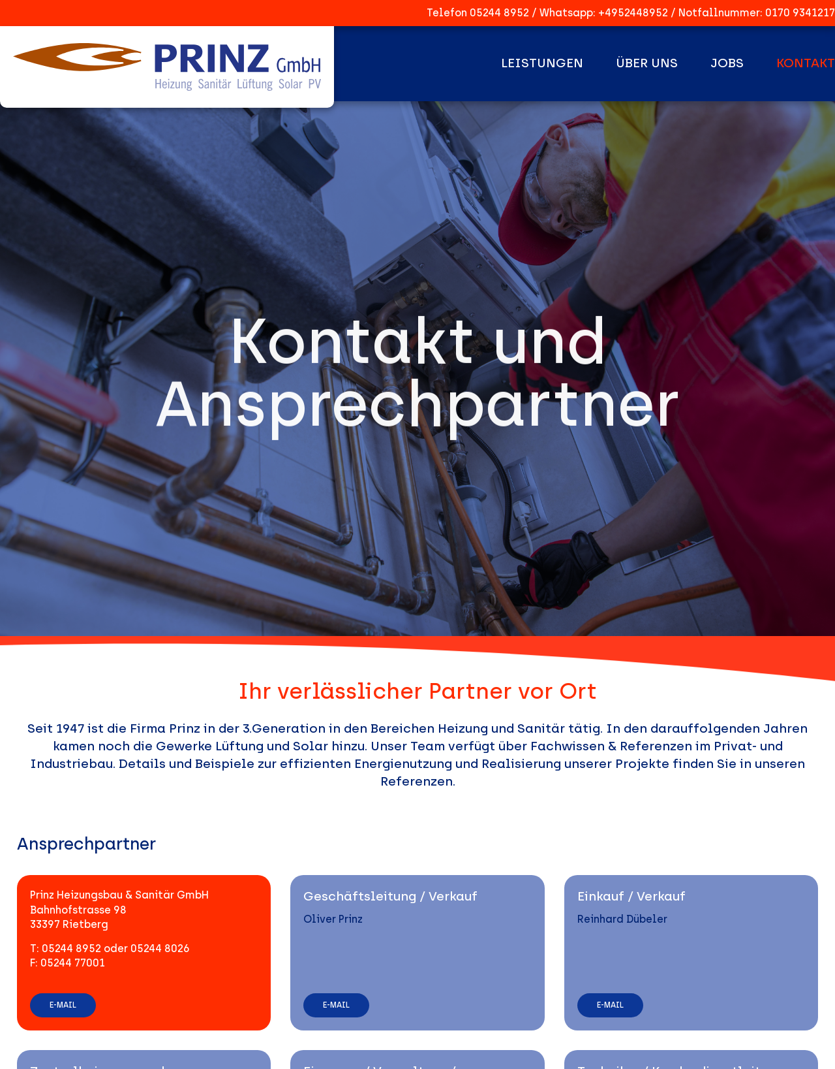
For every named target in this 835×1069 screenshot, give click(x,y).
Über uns (647, 63)
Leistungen (542, 63)
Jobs (727, 63)
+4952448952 (633, 13)
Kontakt (805, 63)
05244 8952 (499, 13)
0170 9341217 (800, 13)
